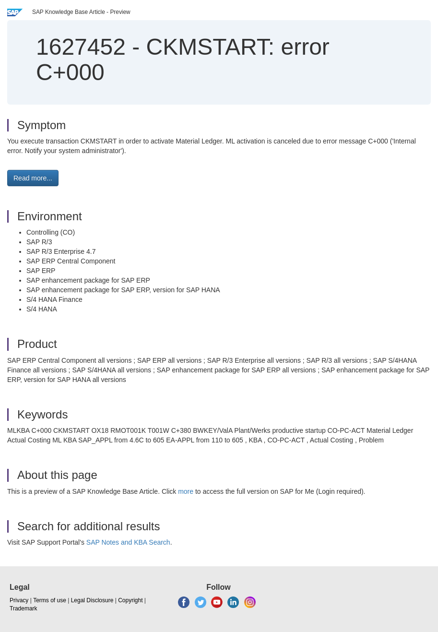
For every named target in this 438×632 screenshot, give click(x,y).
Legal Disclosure (92, 600)
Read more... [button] (32, 178)
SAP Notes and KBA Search (128, 542)
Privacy (19, 600)
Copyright (130, 600)
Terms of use (49, 600)
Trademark (23, 608)
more (185, 491)
